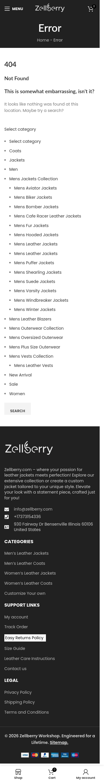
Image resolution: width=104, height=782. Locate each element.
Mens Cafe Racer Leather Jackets (47, 216)
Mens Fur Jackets (31, 225)
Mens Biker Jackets (33, 197)
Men (13, 169)
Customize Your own (24, 593)
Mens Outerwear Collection (36, 328)
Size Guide (14, 648)
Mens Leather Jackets (35, 244)
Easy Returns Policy (24, 638)
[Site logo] (50, 8)
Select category (20, 129)
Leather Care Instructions (29, 658)
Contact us (15, 669)
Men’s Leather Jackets (26, 553)
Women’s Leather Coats (28, 583)
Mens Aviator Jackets (35, 188)
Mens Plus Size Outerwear (34, 347)
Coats (15, 151)
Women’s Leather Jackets (30, 573)
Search (17, 411)
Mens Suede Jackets (34, 281)
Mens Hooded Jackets (36, 235)
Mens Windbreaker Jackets (41, 300)
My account (16, 617)
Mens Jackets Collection (33, 179)
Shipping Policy (19, 702)
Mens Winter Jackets (34, 309)
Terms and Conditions (26, 712)
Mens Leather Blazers (30, 319)
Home (43, 40)
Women (17, 394)
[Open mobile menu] (13, 8)
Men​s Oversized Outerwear (36, 337)
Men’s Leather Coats (24, 563)
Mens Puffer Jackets (34, 263)
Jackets (17, 160)
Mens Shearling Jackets (38, 272)
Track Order (16, 627)
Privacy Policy (18, 692)
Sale (13, 384)
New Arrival (20, 375)
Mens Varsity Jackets (35, 291)
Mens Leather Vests (33, 365)
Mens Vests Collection (31, 356)
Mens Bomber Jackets (36, 207)
